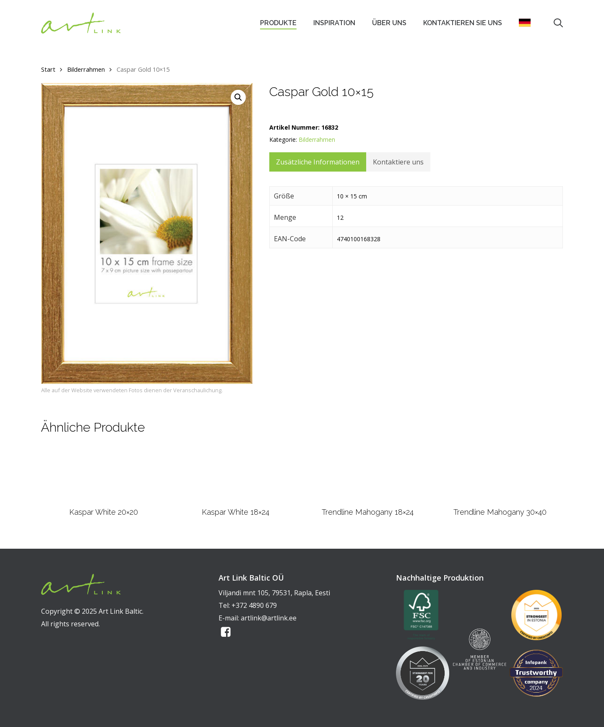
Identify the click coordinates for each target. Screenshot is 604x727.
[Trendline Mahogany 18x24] (367, 473)
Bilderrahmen (86, 69)
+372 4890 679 (254, 605)
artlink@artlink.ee (269, 618)
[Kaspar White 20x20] (103, 473)
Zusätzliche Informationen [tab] (317, 162)
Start (48, 69)
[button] (238, 97)
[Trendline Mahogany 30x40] (500, 473)
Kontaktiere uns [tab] (398, 162)
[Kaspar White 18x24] (235, 473)
